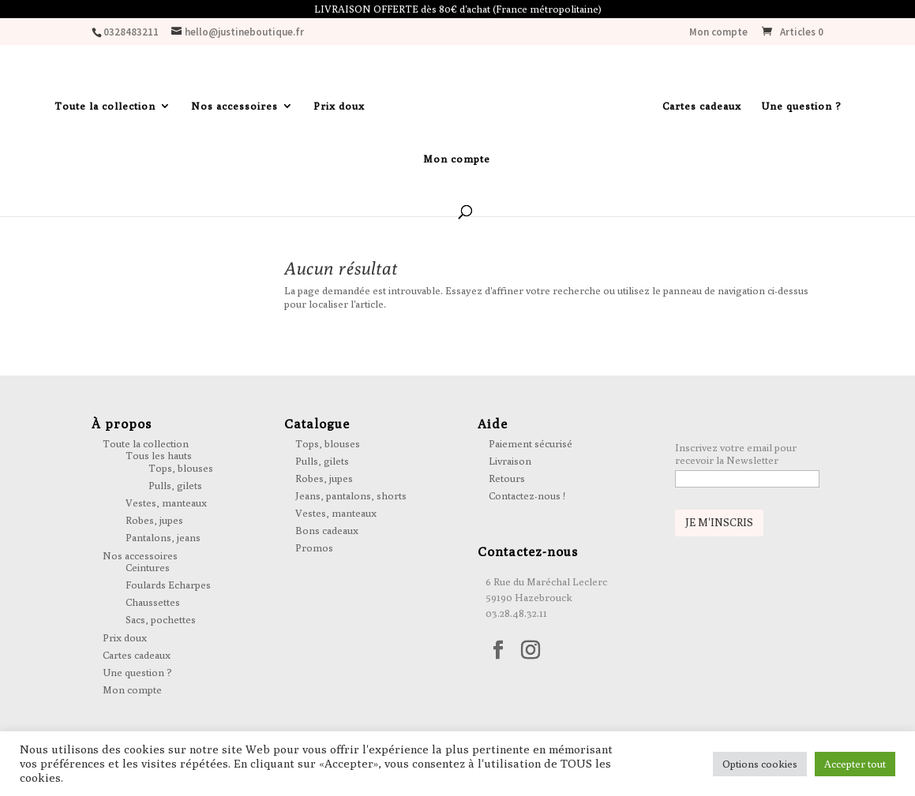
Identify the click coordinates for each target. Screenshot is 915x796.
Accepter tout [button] (855, 763)
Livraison (510, 460)
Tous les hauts (159, 455)
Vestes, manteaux (166, 502)
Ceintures (148, 567)
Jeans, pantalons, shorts (351, 495)
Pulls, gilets (175, 485)
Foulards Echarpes (168, 584)
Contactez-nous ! (527, 495)
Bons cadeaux (326, 530)
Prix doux (339, 106)
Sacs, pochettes (161, 619)
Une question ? (801, 106)
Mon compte (718, 33)
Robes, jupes (154, 520)
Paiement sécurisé (530, 443)
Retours (507, 478)
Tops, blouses (180, 468)
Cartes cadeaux (701, 106)
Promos (314, 547)
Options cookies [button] (759, 763)
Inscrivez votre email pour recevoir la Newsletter (736, 453)
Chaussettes (153, 602)
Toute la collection (105, 106)
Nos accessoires (234, 106)
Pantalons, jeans (163, 537)
